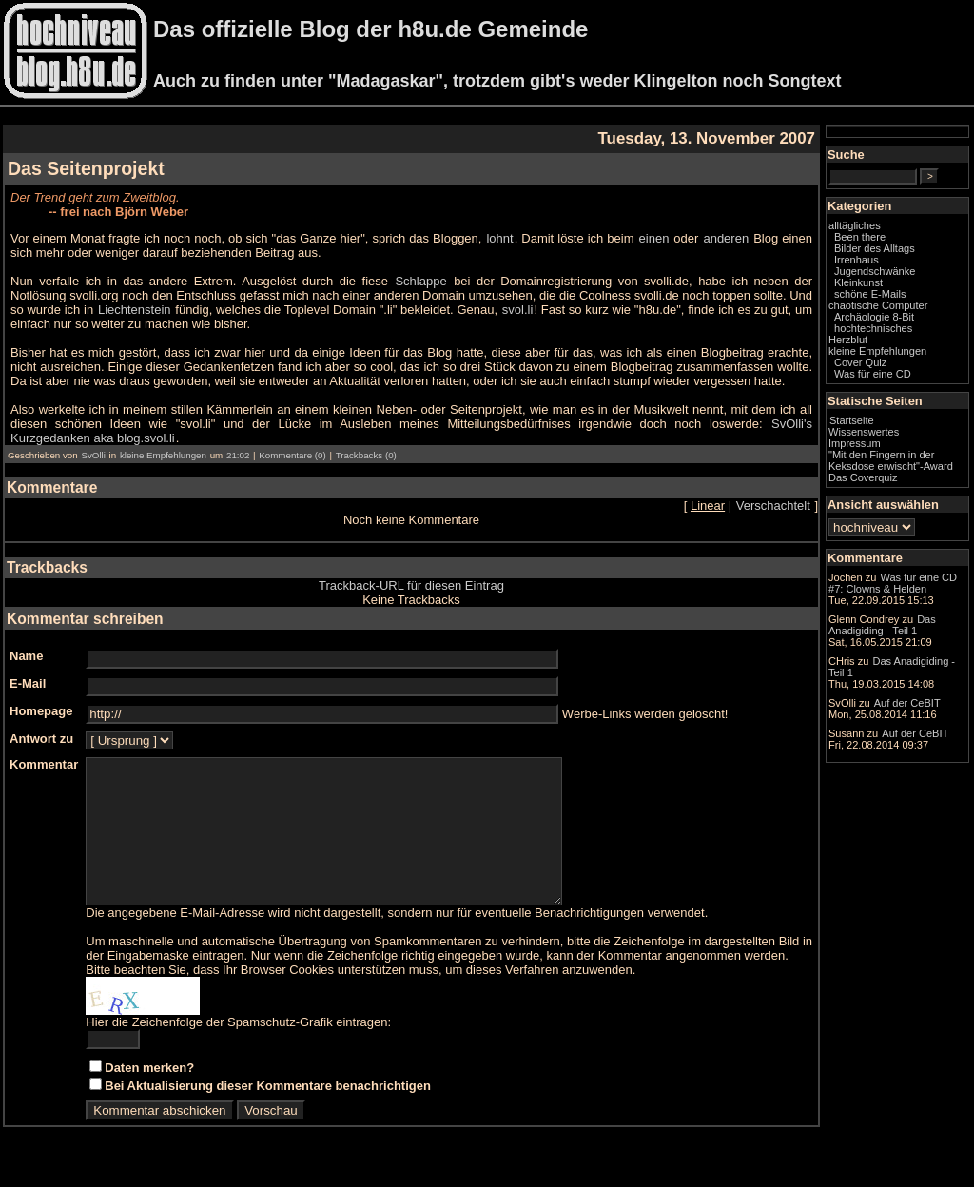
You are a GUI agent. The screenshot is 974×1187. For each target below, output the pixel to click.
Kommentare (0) (292, 455)
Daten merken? (149, 1096)
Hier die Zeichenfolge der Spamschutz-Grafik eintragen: (238, 1050)
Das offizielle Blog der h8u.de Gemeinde (370, 29)
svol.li (518, 309)
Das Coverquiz (862, 477)
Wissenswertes (863, 432)
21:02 (237, 455)
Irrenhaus (856, 259)
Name (26, 656)
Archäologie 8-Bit (874, 316)
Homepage (41, 711)
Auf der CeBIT (907, 703)
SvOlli (93, 455)
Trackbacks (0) (366, 455)
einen (654, 238)
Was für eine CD (872, 373)
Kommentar (44, 764)
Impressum (854, 443)
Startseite (851, 420)
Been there (860, 237)
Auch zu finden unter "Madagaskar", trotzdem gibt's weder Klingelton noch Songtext (497, 80)
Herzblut (847, 339)
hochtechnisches (873, 328)
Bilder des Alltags (874, 248)
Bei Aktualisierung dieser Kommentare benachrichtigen (268, 1114)
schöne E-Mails (870, 294)
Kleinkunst (858, 282)
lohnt (499, 238)
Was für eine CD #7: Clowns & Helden (892, 583)
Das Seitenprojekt (86, 168)
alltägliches (854, 225)
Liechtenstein (134, 309)
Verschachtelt (773, 505)
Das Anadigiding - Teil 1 (882, 624)
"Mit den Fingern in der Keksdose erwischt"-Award (890, 460)
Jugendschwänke (874, 271)
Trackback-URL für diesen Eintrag (411, 585)
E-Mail (28, 683)
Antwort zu (41, 738)
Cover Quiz (860, 362)
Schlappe (420, 281)
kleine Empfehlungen (163, 455)
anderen (726, 238)
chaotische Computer (877, 305)
